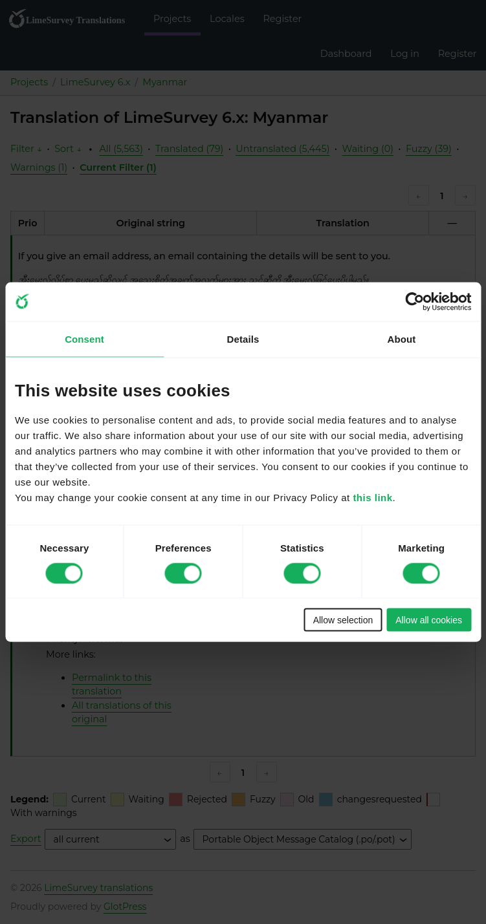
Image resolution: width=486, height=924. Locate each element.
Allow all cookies (428, 620)
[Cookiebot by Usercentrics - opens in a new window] (414, 301)
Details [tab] (243, 338)
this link (372, 497)
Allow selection (343, 620)
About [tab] (402, 338)
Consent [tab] (84, 338)
